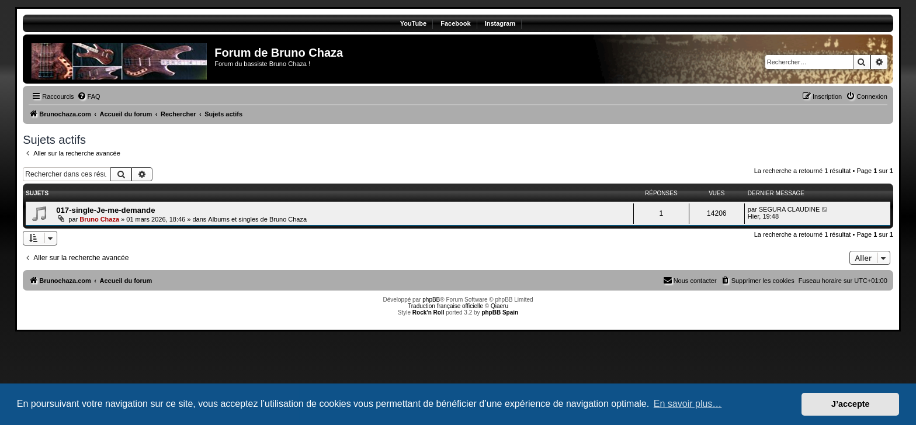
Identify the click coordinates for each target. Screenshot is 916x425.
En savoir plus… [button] (688, 404)
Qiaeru (499, 306)
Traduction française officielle (445, 306)
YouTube (413, 23)
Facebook (455, 23)
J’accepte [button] (850, 404)
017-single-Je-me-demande (105, 210)
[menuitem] (88, 96)
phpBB (431, 299)
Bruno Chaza (99, 219)
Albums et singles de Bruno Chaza (257, 219)
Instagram (500, 23)
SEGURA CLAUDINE (789, 209)
